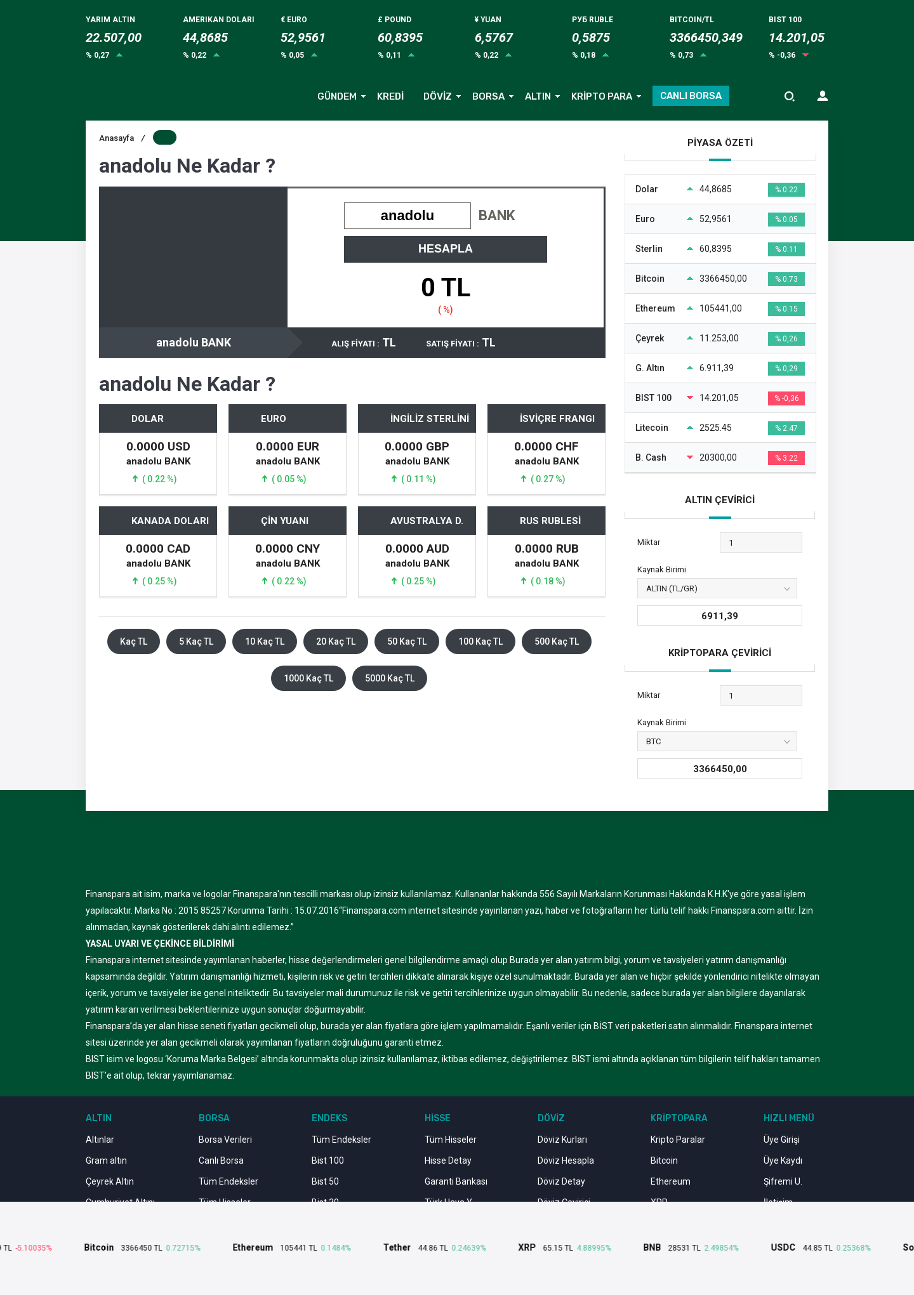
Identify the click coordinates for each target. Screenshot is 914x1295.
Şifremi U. (783, 1181)
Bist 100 (328, 1160)
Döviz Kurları (562, 1139)
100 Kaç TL (480, 641)
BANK (497, 215)
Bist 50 (325, 1181)
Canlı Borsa (221, 1160)
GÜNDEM (337, 96)
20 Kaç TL (335, 641)
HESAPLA (445, 248)
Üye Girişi (782, 1139)
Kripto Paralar (678, 1139)
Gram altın (106, 1160)
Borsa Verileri (225, 1139)
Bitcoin (664, 1160)
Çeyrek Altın (110, 1181)
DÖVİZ (437, 96)
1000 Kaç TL (308, 678)
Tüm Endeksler (228, 1181)
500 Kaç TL (556, 641)
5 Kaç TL (196, 641)
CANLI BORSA (691, 96)
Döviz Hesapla (566, 1160)
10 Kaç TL (264, 641)
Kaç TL (133, 641)
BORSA (488, 96)
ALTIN (538, 96)
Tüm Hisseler (451, 1139)
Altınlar (100, 1139)
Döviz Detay (561, 1181)
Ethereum (671, 1181)
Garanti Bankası (456, 1181)
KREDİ (390, 96)
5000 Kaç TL (389, 678)
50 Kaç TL (407, 641)
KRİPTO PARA (601, 96)
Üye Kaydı (783, 1160)
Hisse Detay (448, 1160)
